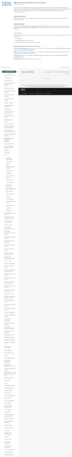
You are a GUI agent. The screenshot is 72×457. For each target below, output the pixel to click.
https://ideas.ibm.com (19, 12)
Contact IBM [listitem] (24, 93)
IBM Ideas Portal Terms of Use (62, 85)
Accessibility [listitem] (47, 93)
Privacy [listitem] (31, 93)
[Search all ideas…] (10, 67)
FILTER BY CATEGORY (7, 75)
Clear (15, 75)
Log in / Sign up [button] (65, 67)
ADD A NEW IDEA (9, 71)
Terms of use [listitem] (38, 93)
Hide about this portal (18, 4)
